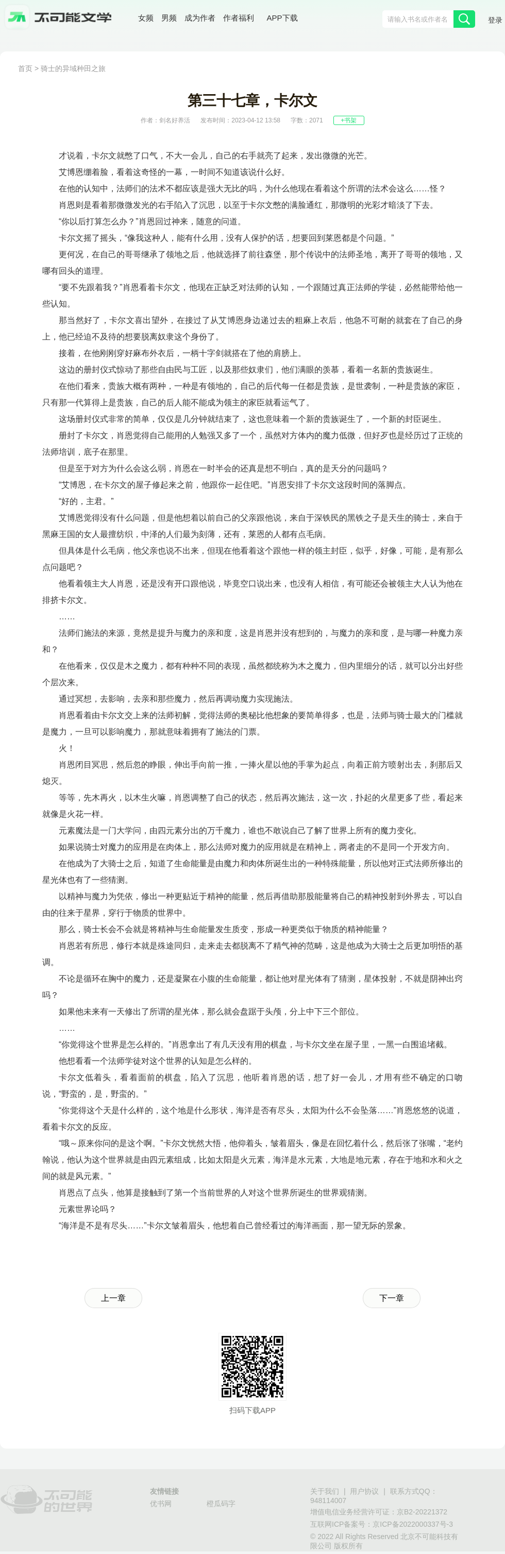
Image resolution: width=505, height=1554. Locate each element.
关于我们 (324, 1491)
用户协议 (364, 1491)
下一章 (391, 1298)
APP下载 (282, 17)
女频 (146, 18)
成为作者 (199, 18)
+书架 (349, 120)
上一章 (113, 1298)
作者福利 (238, 18)
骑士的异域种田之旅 (73, 68)
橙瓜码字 (221, 1503)
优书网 (161, 1503)
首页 (25, 68)
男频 (169, 18)
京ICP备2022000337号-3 (413, 1524)
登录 (495, 20)
